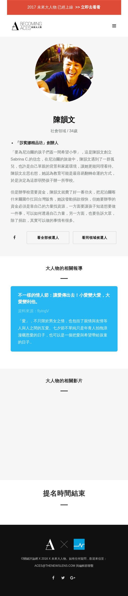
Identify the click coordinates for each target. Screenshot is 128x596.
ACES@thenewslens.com (54, 565)
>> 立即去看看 (87, 7)
